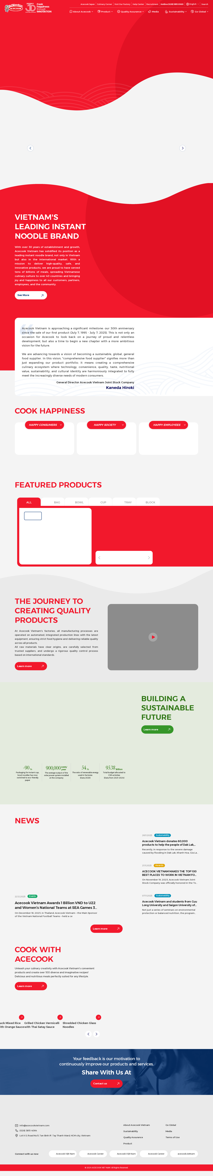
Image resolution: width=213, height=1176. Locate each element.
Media (169, 1131)
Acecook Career (93, 1154)
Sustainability (130, 1131)
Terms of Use (173, 1137)
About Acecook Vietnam (136, 1125)
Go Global (171, 1125)
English (192, 4)
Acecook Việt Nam (62, 1154)
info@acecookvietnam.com (34, 1125)
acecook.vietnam (184, 1154)
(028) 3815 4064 (28, 1130)
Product (127, 1143)
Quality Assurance (133, 1137)
